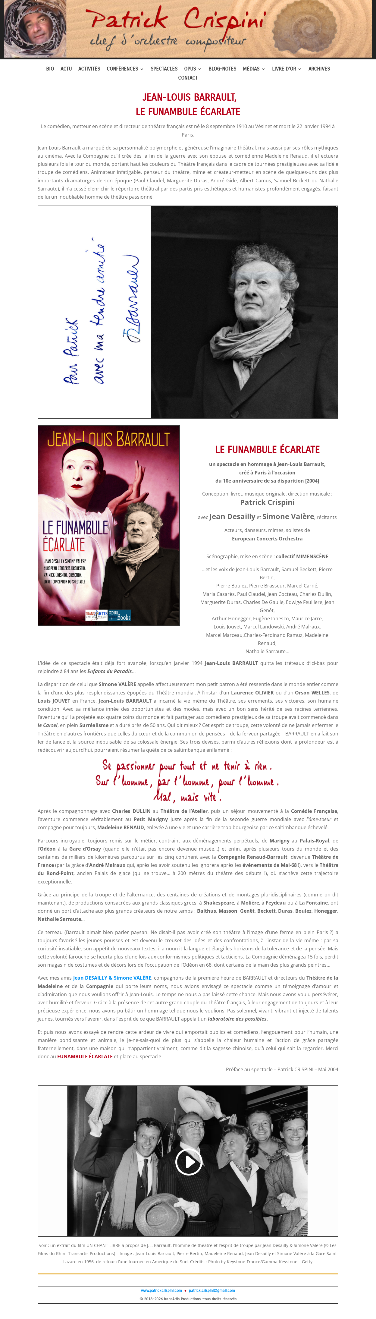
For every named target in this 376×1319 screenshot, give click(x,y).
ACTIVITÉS (89, 69)
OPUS (190, 69)
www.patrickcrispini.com (161, 1290)
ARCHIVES (319, 69)
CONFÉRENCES (122, 69)
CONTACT (188, 78)
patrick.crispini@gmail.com (211, 1290)
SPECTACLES (164, 69)
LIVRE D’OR (284, 69)
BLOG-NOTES (222, 69)
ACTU (66, 69)
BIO (50, 69)
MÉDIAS (251, 69)
